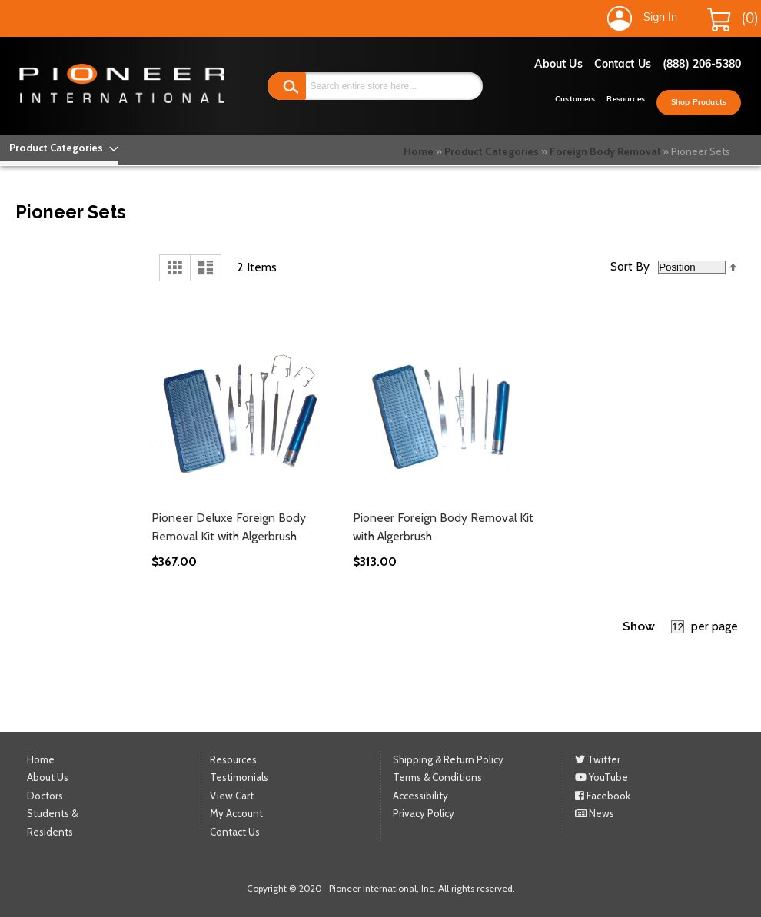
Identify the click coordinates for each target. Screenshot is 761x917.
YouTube (601, 777)
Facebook (602, 795)
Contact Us (622, 65)
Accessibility (420, 795)
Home (419, 151)
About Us (558, 65)
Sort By (630, 266)
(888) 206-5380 (702, 65)
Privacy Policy (423, 813)
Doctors (45, 795)
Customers (575, 99)
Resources (625, 99)
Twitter (597, 759)
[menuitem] (59, 148)
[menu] (59, 148)
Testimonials (239, 777)
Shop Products (698, 102)
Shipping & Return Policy (448, 759)
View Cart (232, 795)
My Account (236, 813)
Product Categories (491, 151)
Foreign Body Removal (605, 151)
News (594, 813)
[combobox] (375, 86)
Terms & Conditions (437, 777)
